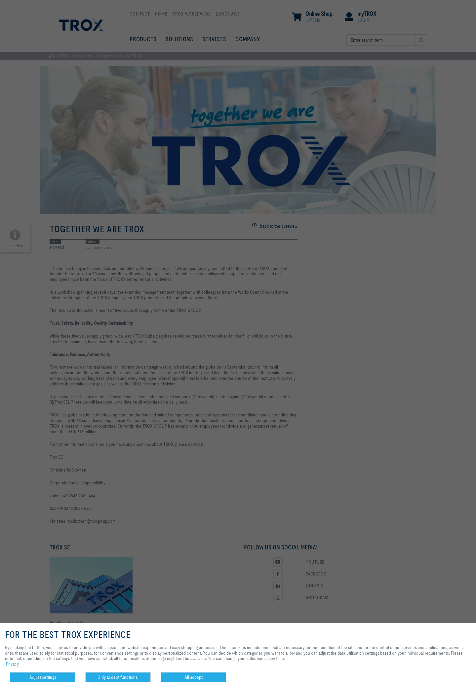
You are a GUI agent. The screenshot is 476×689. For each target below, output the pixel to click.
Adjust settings (42, 677)
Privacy (12, 664)
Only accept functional (118, 677)
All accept (193, 677)
